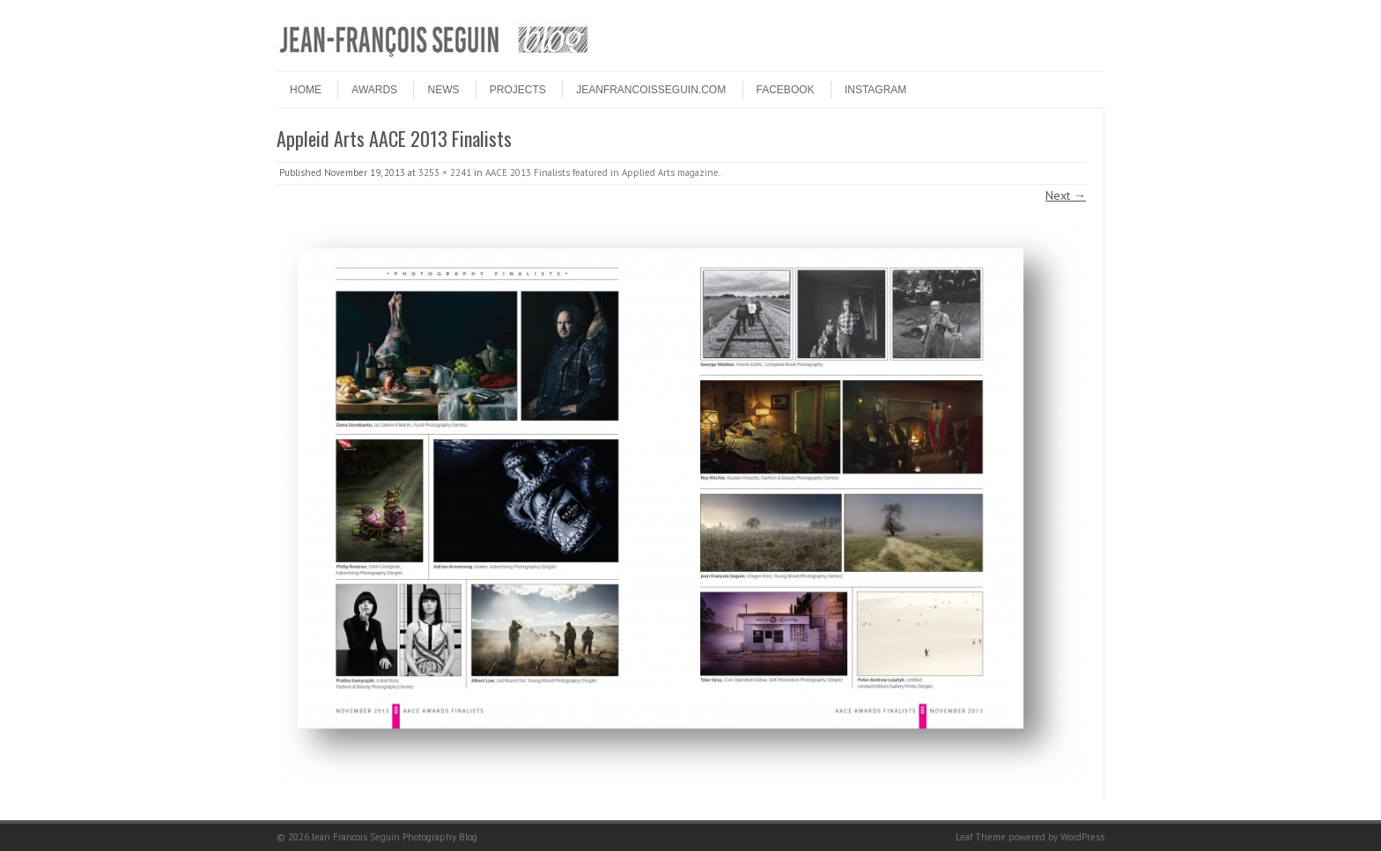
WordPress (1082, 837)
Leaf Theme (981, 837)
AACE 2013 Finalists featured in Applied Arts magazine (602, 172)
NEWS (443, 90)
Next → (1065, 195)
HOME (305, 90)
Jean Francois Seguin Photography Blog (394, 837)
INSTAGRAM (875, 90)
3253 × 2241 (444, 172)
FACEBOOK (786, 90)
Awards (374, 90)
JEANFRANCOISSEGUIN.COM (651, 90)
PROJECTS (518, 90)
